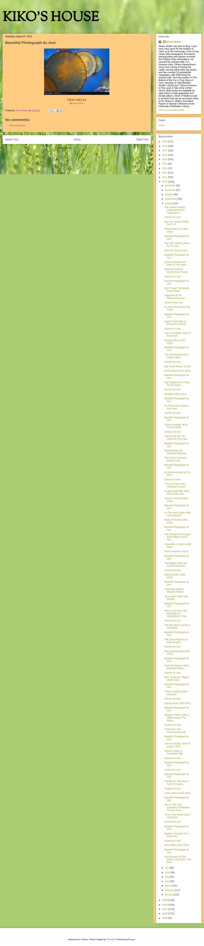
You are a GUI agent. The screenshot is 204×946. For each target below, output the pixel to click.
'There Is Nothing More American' (176, 693)
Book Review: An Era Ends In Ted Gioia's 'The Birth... (177, 859)
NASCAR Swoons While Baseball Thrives (176, 667)
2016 (165, 155)
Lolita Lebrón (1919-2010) (177, 793)
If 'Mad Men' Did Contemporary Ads (175, 730)
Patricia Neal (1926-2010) (177, 703)
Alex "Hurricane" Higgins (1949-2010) (176, 678)
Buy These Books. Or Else (177, 366)
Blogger (131, 939)
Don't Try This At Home (176, 250)
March (168, 885)
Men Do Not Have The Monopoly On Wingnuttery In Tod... (176, 613)
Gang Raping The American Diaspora (175, 452)
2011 (165, 177)
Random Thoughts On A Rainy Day (176, 835)
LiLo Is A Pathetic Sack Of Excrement (177, 334)
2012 (165, 172)
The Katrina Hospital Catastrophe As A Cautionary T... (174, 210)
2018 (165, 146)
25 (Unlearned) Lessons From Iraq (176, 407)
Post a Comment (17, 125)
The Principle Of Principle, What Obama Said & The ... (177, 537)
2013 (165, 168)
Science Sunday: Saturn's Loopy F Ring (177, 745)
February (170, 890)
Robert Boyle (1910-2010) (177, 370)
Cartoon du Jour (172, 217)
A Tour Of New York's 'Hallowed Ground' (175, 485)
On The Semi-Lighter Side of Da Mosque (177, 514)
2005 (165, 918)
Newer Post (11, 139)
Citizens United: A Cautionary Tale (173, 752)
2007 (165, 909)
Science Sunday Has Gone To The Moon (175, 263)
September (171, 199)
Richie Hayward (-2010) (176, 551)
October (169, 194)
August (169, 203)
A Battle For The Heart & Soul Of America (176, 782)
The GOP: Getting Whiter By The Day (177, 244)
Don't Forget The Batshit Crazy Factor (176, 289)
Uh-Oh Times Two (173, 302)
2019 (165, 141)
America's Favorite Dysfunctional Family (176, 270)
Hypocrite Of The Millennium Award (174, 296)
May (167, 876)
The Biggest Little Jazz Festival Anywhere (175, 564)
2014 (165, 163)
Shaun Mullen (173, 41)
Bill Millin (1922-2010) (175, 394)
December (170, 185)
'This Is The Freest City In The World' (177, 816)
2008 (165, 904)
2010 (165, 181)
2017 (165, 150)
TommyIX (110, 939)
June (167, 872)
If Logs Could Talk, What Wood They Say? (176, 492)
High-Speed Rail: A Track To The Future (177, 383)
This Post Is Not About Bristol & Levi (175, 459)
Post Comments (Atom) (83, 148)
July (167, 868)
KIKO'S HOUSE (51, 17)
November (170, 190)
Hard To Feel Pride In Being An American (175, 323)
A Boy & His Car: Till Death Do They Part (175, 437)
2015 (165, 159)
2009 (165, 900)
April (167, 881)
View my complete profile (171, 110)
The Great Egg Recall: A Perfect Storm (176, 356)
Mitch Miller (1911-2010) (176, 845)
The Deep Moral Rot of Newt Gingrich (176, 641)
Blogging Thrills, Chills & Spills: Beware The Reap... (176, 718)
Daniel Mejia (78, 103)
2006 (165, 913)
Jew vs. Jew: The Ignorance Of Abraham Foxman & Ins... (177, 807)
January (169, 894)
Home (77, 139)
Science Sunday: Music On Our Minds (176, 426)
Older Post (142, 139)
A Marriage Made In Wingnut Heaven (174, 590)
